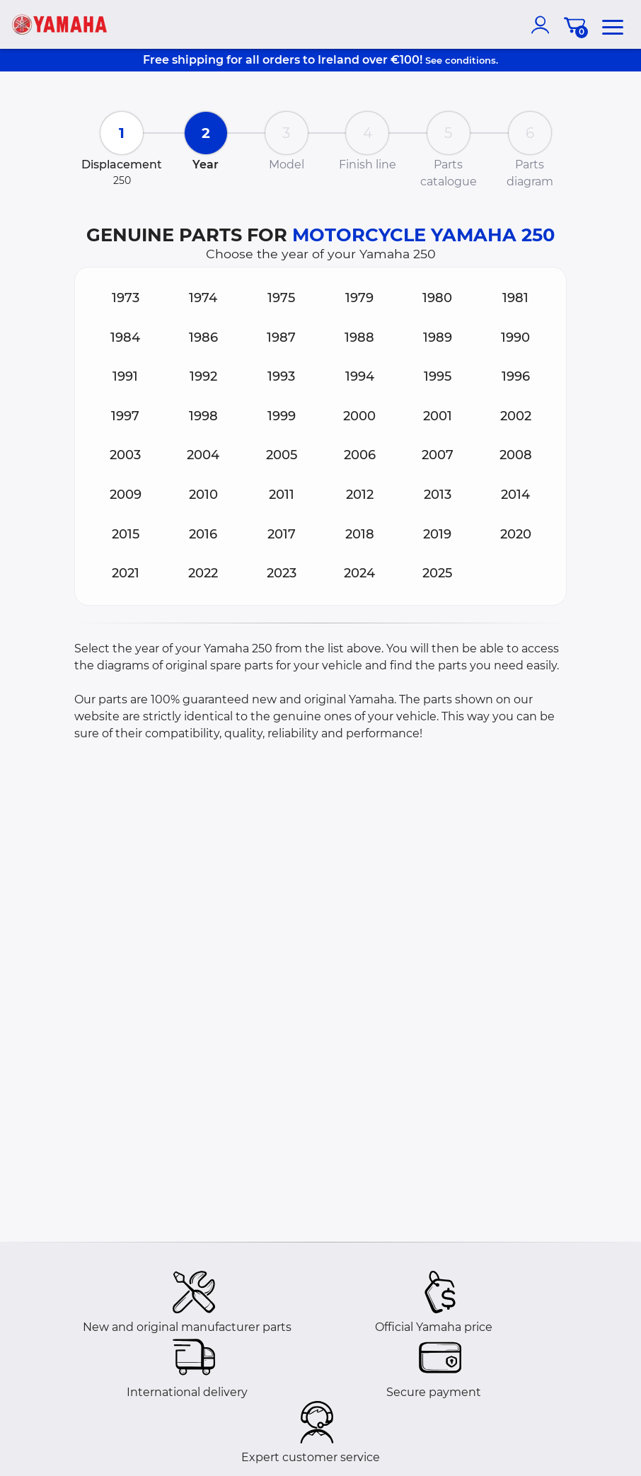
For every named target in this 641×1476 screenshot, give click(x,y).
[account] (543, 24)
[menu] (612, 24)
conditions (470, 60)
